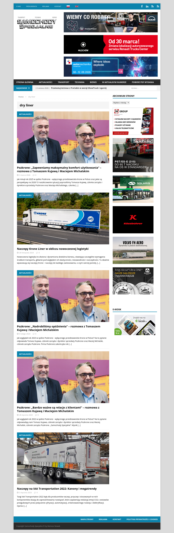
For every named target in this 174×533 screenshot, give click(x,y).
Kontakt (57, 6)
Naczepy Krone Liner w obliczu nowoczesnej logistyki (52, 249)
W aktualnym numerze (114, 82)
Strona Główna (24, 82)
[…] (77, 185)
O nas (18, 6)
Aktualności (45, 82)
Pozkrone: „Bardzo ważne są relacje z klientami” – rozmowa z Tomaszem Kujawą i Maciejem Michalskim (58, 409)
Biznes (93, 82)
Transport (63, 82)
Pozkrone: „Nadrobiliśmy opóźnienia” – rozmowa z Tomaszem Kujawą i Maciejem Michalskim (58, 328)
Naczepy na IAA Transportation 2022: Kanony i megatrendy (57, 488)
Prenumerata (31, 6)
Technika (79, 82)
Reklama (45, 6)
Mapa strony (87, 519)
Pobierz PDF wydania (143, 82)
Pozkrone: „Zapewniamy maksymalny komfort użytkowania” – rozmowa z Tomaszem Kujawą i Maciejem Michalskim (59, 169)
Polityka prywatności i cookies (142, 519)
